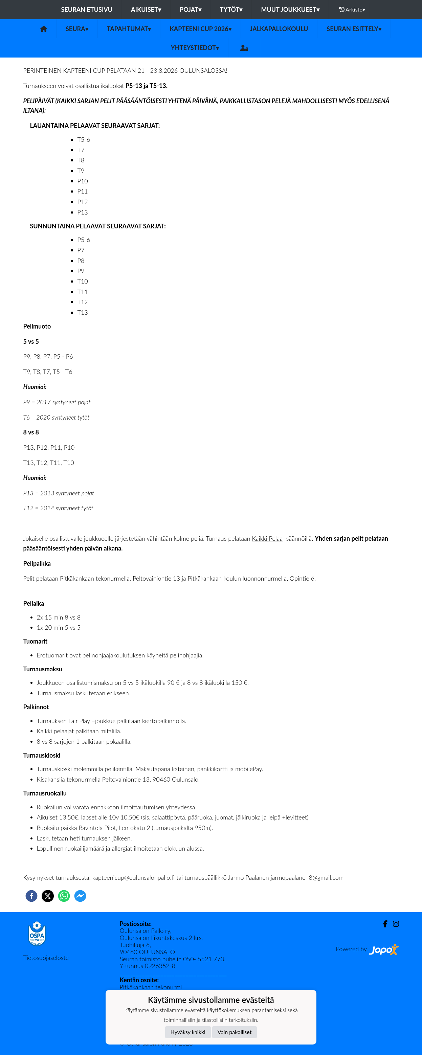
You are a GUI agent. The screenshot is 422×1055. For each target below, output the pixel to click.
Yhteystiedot (195, 47)
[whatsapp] (64, 896)
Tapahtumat (129, 28)
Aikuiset (146, 9)
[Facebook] (382, 923)
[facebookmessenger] (80, 896)
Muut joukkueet (290, 9)
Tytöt (231, 9)
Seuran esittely (354, 28)
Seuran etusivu (87, 9)
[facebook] (31, 896)
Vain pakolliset (235, 1032)
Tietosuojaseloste (46, 957)
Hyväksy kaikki (188, 1032)
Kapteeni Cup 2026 (200, 28)
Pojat (190, 9)
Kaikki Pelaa (267, 538)
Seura (77, 28)
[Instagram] (393, 923)
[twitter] (48, 896)
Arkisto (352, 9)
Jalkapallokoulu (279, 28)
